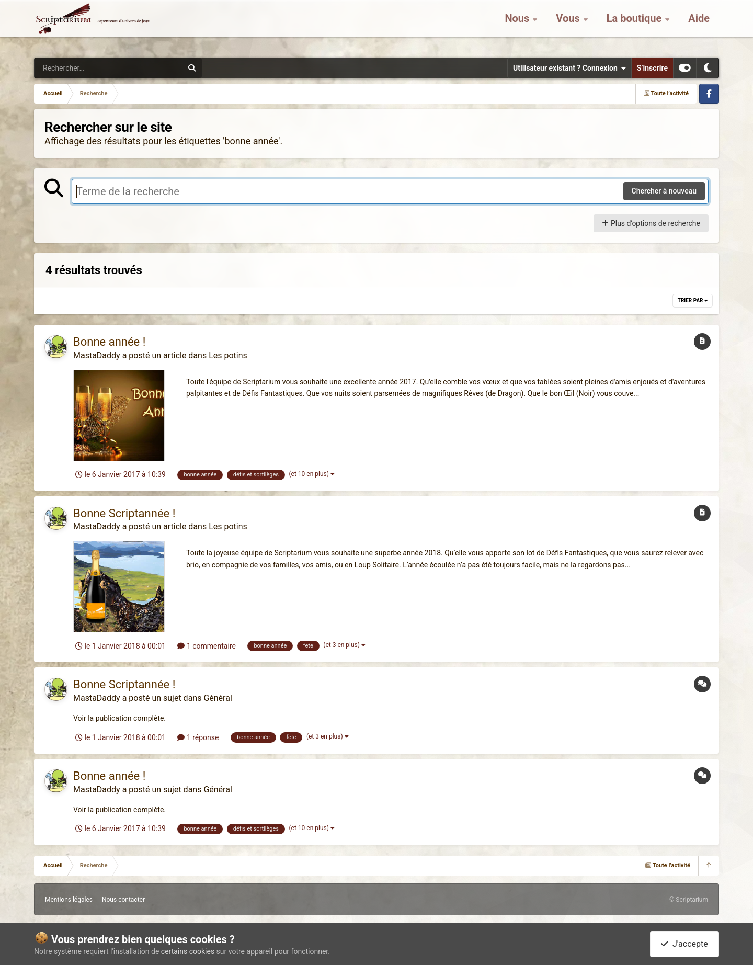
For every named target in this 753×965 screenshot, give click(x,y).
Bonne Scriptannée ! (124, 513)
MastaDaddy (96, 355)
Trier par (693, 300)
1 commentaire (206, 646)
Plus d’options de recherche (651, 223)
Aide (699, 26)
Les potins (228, 355)
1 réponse (198, 737)
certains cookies (187, 951)
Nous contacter (123, 899)
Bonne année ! (109, 341)
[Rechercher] (80, 68)
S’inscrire (652, 68)
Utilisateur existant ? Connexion (569, 68)
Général (217, 698)
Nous (518, 26)
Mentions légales (69, 899)
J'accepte (684, 944)
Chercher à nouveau (664, 191)
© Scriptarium (688, 899)
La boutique (636, 26)
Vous (569, 26)
